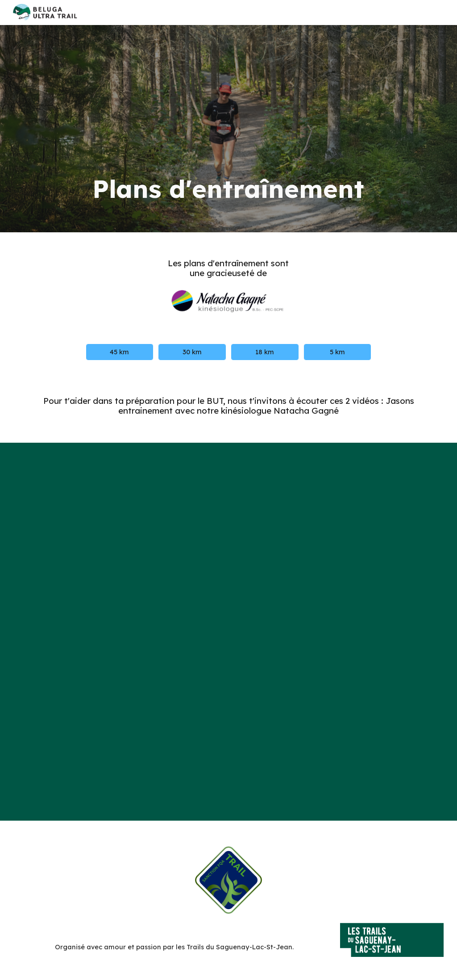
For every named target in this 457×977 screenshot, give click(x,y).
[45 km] (120, 352)
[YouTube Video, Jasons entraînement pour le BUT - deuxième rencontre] (228, 720)
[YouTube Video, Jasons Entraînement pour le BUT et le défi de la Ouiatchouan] (228, 543)
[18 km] (265, 352)
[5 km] (337, 352)
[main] (228, 128)
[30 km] (192, 352)
